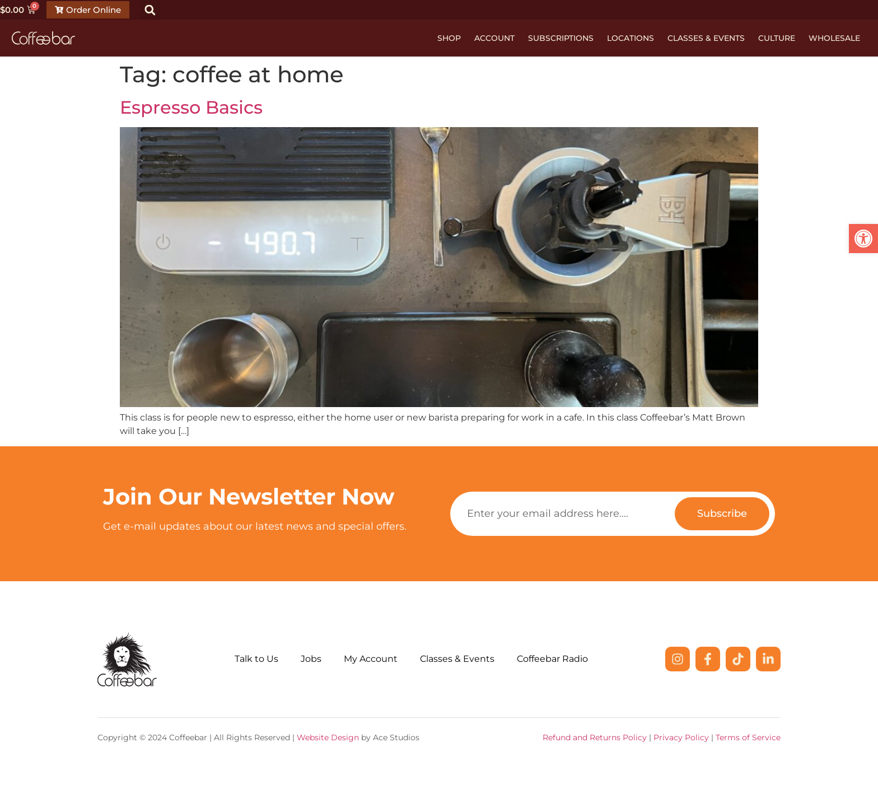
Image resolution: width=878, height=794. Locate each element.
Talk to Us (256, 658)
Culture (776, 38)
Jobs (311, 658)
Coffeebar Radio (552, 658)
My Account (371, 658)
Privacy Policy (681, 737)
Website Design (328, 737)
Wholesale (834, 38)
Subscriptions (561, 38)
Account (494, 38)
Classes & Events (706, 38)
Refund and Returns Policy (595, 737)
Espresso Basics (191, 107)
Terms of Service (748, 737)
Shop (449, 38)
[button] (150, 10)
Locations (630, 38)
